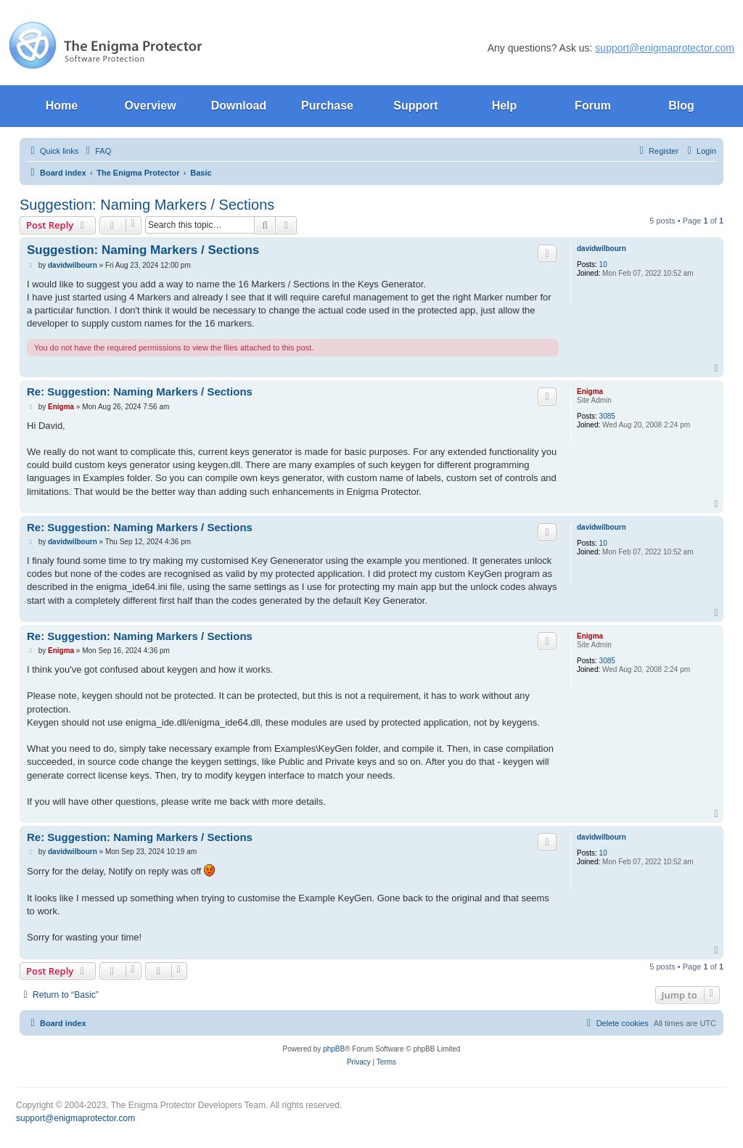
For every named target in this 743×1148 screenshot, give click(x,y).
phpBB (334, 1049)
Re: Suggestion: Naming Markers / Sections (140, 391)
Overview (150, 105)
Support (415, 105)
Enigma (590, 391)
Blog (681, 105)
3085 (607, 416)
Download (238, 105)
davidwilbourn (601, 249)
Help (504, 105)
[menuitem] (96, 151)
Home (62, 105)
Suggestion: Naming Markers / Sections (147, 205)
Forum (593, 105)
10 (603, 264)
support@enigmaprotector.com (664, 48)
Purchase (327, 105)
